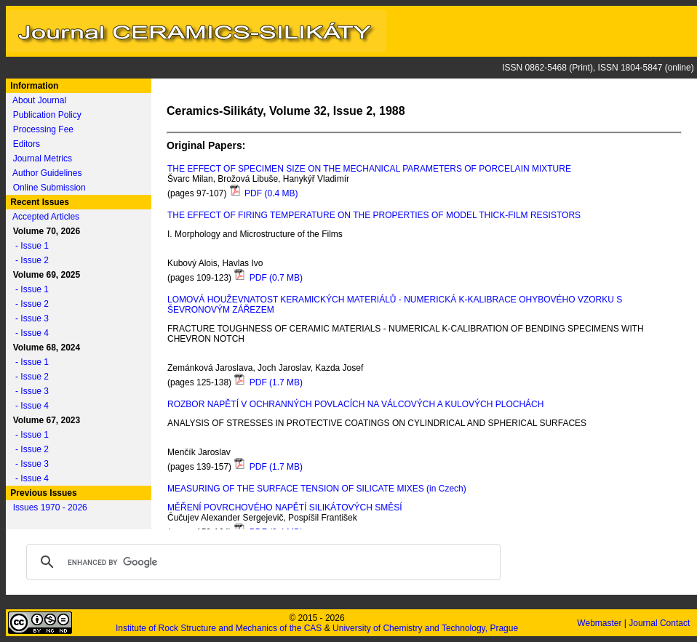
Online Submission (49, 187)
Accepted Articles (45, 217)
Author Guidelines (46, 173)
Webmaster (600, 623)
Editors (26, 144)
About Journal (39, 100)
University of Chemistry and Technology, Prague (425, 628)
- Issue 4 (28, 333)
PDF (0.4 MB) (263, 193)
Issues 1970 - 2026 (50, 507)
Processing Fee (43, 129)
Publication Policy (47, 115)
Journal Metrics (42, 158)
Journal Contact (660, 623)
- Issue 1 (28, 246)
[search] (261, 562)
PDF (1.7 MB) (268, 382)
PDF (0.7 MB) (268, 278)
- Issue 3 (28, 318)
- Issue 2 (28, 260)
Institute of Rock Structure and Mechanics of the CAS (219, 628)
